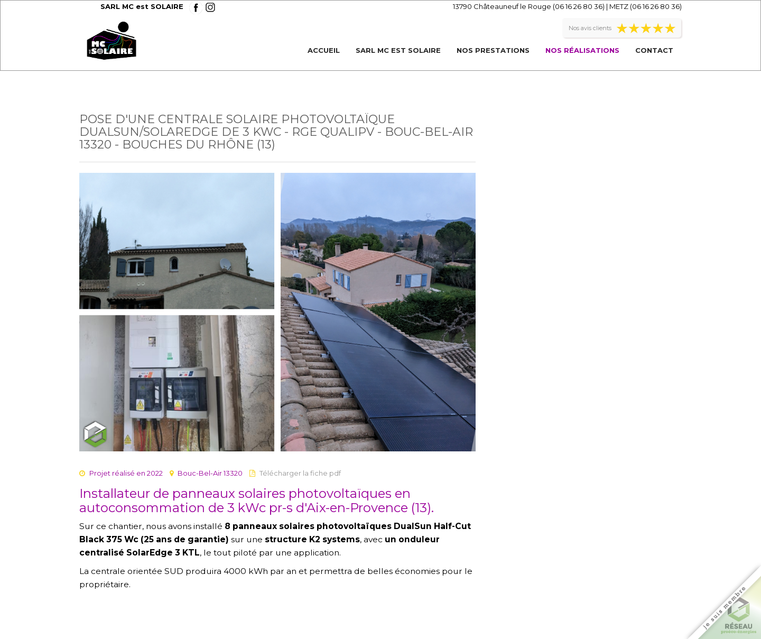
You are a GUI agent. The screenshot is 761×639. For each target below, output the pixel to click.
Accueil (324, 50)
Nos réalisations (582, 50)
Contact (654, 50)
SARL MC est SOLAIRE (398, 50)
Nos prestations (493, 50)
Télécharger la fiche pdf (300, 473)
